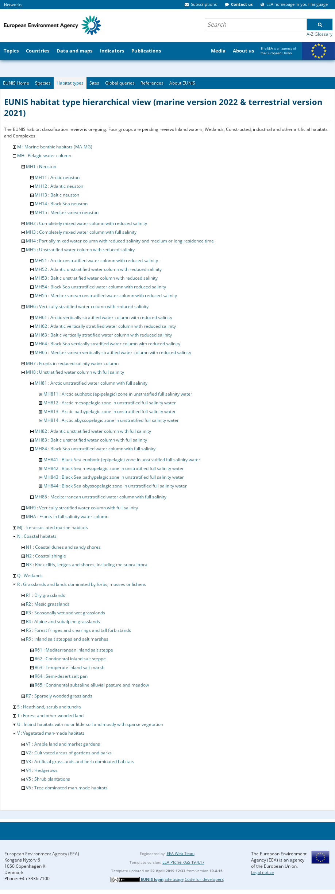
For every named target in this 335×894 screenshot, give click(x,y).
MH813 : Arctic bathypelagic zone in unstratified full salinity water (109, 411)
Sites (94, 83)
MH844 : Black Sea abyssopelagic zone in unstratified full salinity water (115, 486)
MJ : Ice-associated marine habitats (52, 527)
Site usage (174, 879)
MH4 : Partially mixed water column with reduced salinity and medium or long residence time (120, 241)
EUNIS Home (16, 83)
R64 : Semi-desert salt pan (61, 676)
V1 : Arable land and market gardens (63, 744)
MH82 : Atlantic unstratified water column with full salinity (93, 431)
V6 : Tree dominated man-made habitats (67, 788)
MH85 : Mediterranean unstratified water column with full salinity (100, 497)
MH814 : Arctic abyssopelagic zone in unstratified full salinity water (111, 420)
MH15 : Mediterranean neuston (67, 212)
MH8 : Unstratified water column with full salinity (75, 372)
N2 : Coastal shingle (46, 556)
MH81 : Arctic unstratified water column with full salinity (91, 383)
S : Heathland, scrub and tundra (49, 707)
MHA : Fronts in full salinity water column (67, 516)
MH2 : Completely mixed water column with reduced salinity (86, 223)
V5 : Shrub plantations (48, 779)
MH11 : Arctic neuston (57, 177)
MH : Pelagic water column (44, 155)
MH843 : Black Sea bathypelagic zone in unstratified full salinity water (113, 477)
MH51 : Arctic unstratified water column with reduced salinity (96, 260)
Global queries (120, 83)
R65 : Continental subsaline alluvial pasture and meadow (92, 685)
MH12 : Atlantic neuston (59, 186)
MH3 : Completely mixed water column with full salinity (81, 232)
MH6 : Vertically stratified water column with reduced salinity (87, 306)
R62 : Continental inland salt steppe (70, 659)
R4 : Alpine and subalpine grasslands (63, 621)
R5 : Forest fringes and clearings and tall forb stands (78, 630)
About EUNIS (182, 83)
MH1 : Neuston (41, 166)
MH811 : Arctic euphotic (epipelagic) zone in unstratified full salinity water (117, 394)
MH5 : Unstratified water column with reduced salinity (80, 249)
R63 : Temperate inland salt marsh (69, 667)
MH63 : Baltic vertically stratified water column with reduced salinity (103, 335)
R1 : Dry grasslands (45, 595)
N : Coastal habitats (37, 536)
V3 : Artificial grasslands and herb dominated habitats (80, 761)
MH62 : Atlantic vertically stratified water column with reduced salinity (105, 326)
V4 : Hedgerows (42, 770)
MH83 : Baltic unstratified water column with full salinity (91, 440)
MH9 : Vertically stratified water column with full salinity (82, 508)
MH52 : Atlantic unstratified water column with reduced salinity (98, 269)
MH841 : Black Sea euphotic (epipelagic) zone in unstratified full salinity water (121, 459)
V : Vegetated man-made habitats (51, 733)
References (151, 83)
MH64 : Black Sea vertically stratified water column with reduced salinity (107, 344)
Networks (13, 4)
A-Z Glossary (319, 34)
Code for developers (204, 879)
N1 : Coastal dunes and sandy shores (63, 547)
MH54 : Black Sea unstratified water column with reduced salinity (100, 287)
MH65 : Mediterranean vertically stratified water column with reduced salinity (113, 352)
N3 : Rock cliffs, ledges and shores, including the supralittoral (87, 564)
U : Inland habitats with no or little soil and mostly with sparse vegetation (90, 724)
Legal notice (262, 872)
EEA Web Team (181, 853)
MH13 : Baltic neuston (57, 195)
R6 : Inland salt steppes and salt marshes (67, 639)
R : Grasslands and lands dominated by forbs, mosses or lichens (81, 584)
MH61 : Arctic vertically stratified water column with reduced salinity (103, 317)
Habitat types (70, 83)
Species (43, 83)
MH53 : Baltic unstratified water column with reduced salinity (96, 278)
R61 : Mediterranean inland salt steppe (74, 650)
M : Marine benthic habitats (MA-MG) (54, 147)
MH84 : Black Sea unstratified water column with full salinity (95, 449)
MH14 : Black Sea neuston (61, 204)
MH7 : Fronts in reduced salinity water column (72, 363)
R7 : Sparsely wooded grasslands (59, 696)
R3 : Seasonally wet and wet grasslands (65, 613)
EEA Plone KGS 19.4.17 (183, 862)
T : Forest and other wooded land (50, 715)
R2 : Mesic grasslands (48, 604)
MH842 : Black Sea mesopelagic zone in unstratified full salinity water (113, 468)
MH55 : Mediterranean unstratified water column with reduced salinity (106, 295)
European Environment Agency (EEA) (41, 854)
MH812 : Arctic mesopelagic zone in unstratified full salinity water (109, 403)
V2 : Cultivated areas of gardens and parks (69, 753)
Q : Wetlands (30, 575)
